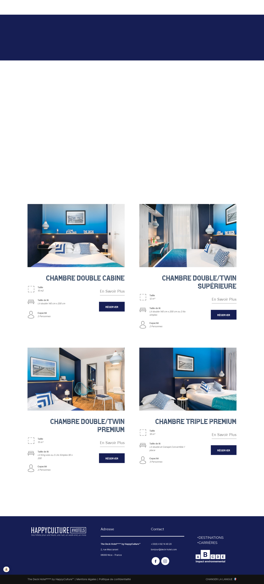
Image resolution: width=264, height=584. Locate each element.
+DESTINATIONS (210, 537)
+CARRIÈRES (207, 543)
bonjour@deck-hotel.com (164, 549)
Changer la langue (219, 579)
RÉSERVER (111, 306)
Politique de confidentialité (115, 579)
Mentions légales (86, 579)
